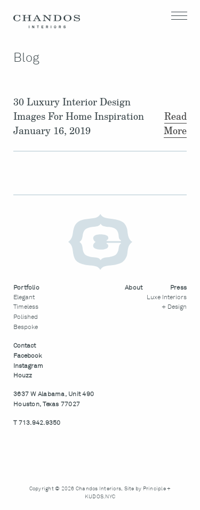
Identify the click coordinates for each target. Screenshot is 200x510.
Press (178, 288)
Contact (24, 346)
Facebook (27, 356)
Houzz (22, 376)
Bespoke (25, 327)
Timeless (25, 307)
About (133, 288)
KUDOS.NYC (100, 496)
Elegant (24, 297)
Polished (25, 317)
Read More (175, 123)
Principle (154, 488)
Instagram (28, 366)
